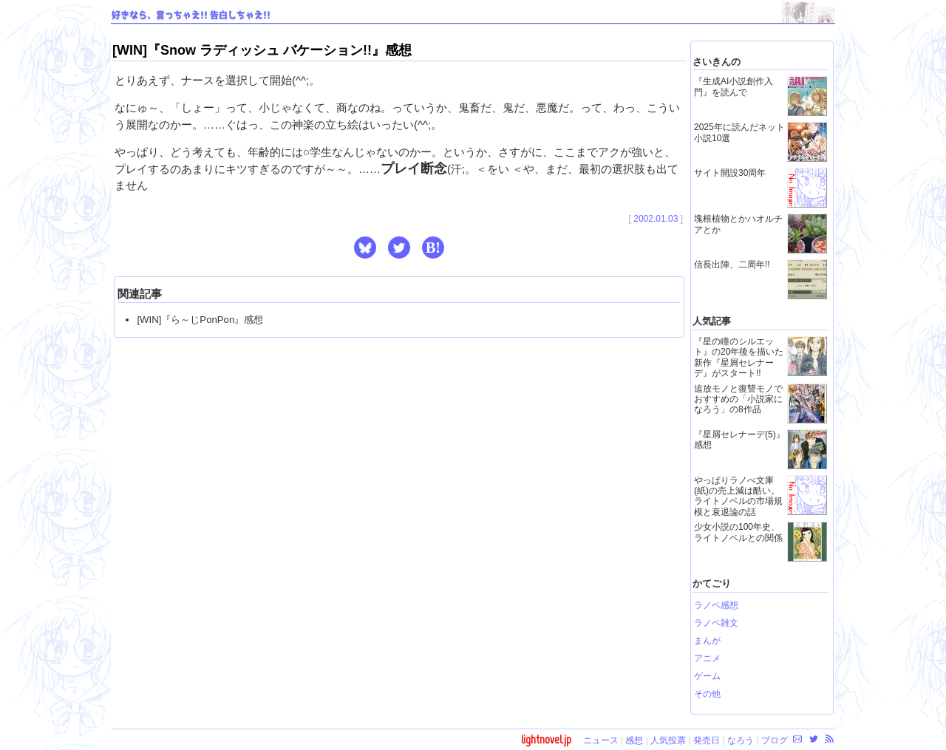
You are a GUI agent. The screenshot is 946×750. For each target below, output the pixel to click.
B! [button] (433, 247)
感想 (634, 740)
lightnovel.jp (546, 739)
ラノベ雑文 (716, 623)
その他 (707, 694)
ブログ (774, 740)
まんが (707, 640)
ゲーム (707, 676)
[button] (365, 247)
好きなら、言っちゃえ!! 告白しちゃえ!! (191, 15)
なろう (740, 740)
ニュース (601, 740)
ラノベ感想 (716, 605)
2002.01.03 (655, 219)
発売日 (706, 740)
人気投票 (668, 740)
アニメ (707, 658)
